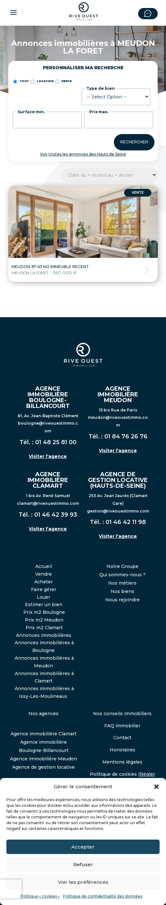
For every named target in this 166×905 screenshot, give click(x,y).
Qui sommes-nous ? (122, 575)
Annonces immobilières (43, 635)
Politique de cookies (113, 774)
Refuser (83, 864)
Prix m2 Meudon (44, 620)
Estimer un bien (43, 604)
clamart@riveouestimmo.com (48, 503)
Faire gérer (43, 589)
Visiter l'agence (48, 456)
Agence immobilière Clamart (43, 734)
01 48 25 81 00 (55, 442)
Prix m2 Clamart (44, 627)
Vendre (43, 574)
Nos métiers (122, 583)
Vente (66, 81)
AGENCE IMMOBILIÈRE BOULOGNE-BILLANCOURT (48, 397)
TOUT (24, 81)
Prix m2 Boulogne (44, 612)
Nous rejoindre (122, 600)
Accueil (43, 566)
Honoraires (122, 750)
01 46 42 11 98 (126, 522)
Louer (43, 597)
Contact (122, 737)
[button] (156, 786)
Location (45, 81)
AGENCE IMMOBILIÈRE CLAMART (48, 480)
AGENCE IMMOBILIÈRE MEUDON (118, 394)
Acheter (43, 582)
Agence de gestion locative (43, 767)
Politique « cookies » (40, 896)
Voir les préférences (83, 882)
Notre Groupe (122, 566)
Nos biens (122, 591)
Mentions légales (122, 762)
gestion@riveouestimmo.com (118, 511)
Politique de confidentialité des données (102, 896)
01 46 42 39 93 (55, 514)
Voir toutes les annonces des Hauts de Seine (83, 154)
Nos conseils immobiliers (122, 713)
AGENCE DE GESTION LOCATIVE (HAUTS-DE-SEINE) (118, 480)
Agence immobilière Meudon (43, 759)
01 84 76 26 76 (125, 436)
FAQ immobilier (122, 726)
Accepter (83, 847)
